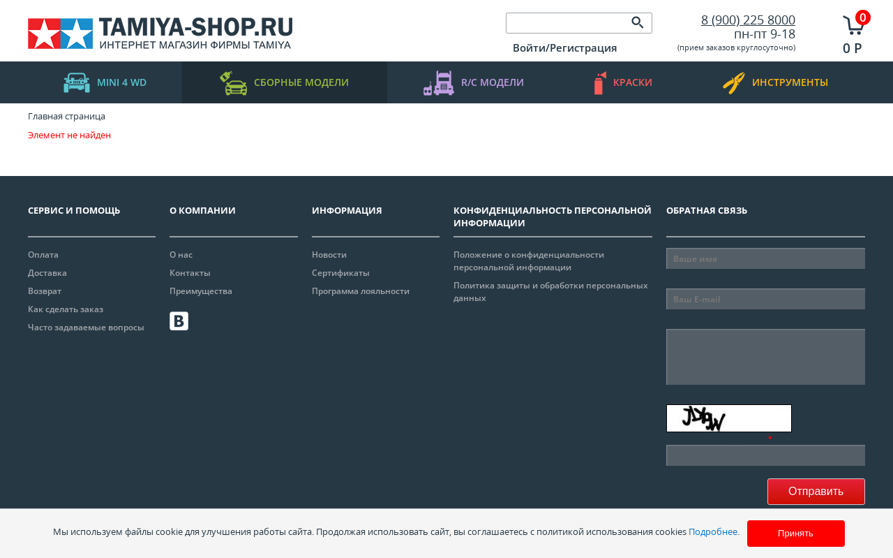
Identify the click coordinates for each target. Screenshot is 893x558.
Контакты (190, 273)
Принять (795, 533)
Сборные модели (284, 82)
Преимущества (201, 291)
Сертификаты (341, 273)
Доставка (47, 273)
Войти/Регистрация (565, 47)
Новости (329, 254)
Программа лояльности (361, 291)
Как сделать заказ (65, 309)
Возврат (44, 291)
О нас (181, 254)
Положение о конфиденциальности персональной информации (528, 261)
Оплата (43, 254)
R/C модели (473, 82)
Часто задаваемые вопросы (86, 327)
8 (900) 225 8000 (748, 19)
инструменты (775, 82)
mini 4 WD (105, 82)
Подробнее (713, 531)
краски (623, 82)
